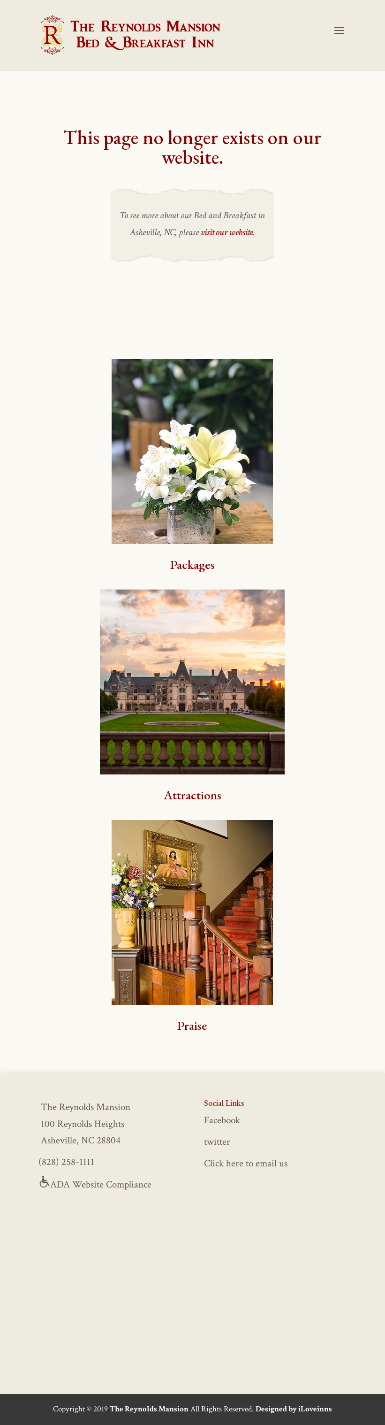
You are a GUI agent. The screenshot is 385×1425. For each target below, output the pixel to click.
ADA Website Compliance (94, 1184)
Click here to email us (245, 1163)
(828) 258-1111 (66, 1162)
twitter (217, 1141)
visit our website (227, 232)
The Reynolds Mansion (149, 1409)
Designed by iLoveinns (294, 1409)
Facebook (222, 1120)
